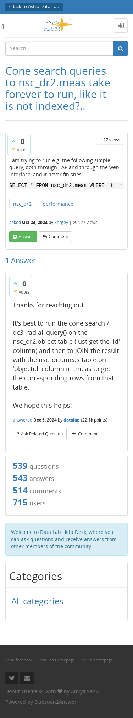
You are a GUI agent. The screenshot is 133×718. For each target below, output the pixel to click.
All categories (37, 601)
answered (22, 420)
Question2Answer (55, 701)
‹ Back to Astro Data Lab (34, 7)
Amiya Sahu (85, 691)
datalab (71, 420)
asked (15, 222)
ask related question (42, 434)
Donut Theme (21, 691)
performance (58, 203)
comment (58, 237)
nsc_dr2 (22, 203)
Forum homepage (96, 660)
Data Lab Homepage (56, 660)
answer (25, 237)
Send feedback (18, 660)
